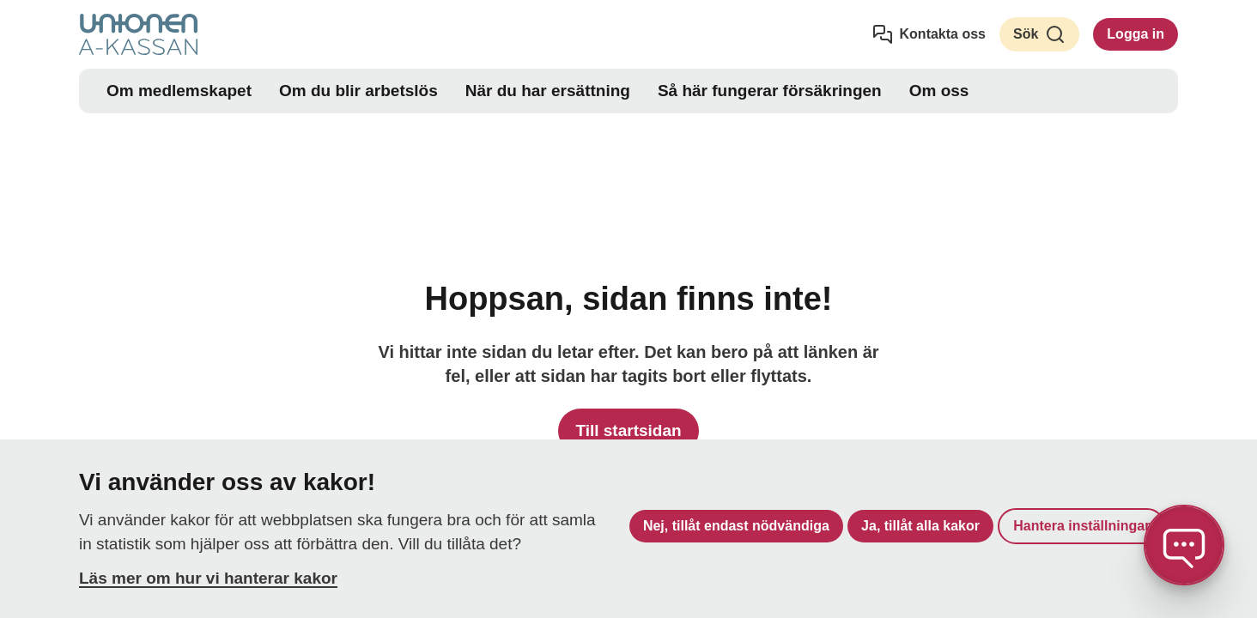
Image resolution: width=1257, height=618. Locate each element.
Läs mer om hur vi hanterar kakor (208, 578)
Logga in (1135, 34)
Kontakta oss (929, 34)
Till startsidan (628, 430)
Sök (1039, 34)
